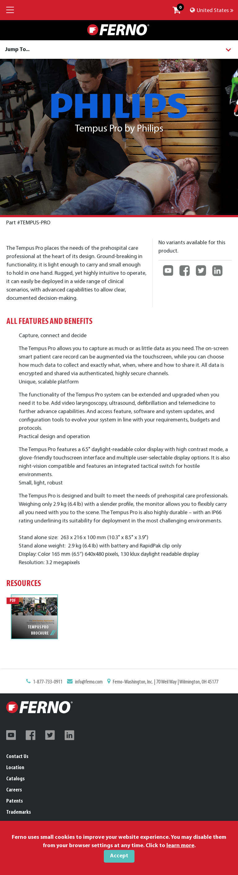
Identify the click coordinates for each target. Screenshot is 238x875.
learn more (180, 846)
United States (211, 11)
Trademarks (18, 812)
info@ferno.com (90, 682)
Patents (14, 801)
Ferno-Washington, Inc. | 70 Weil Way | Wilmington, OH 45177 (164, 682)
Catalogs (15, 779)
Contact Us (17, 757)
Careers (14, 790)
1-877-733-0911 (50, 682)
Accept (119, 856)
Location (15, 768)
